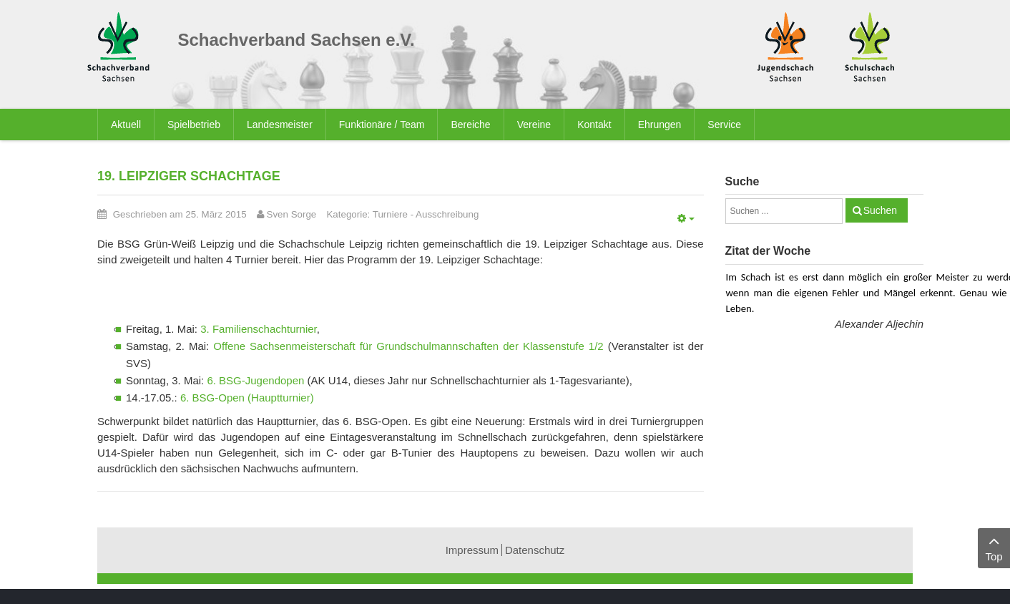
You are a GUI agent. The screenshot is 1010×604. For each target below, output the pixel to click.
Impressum (472, 550)
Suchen (880, 210)
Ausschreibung (447, 214)
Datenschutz (534, 550)
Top (994, 547)
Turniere (390, 214)
